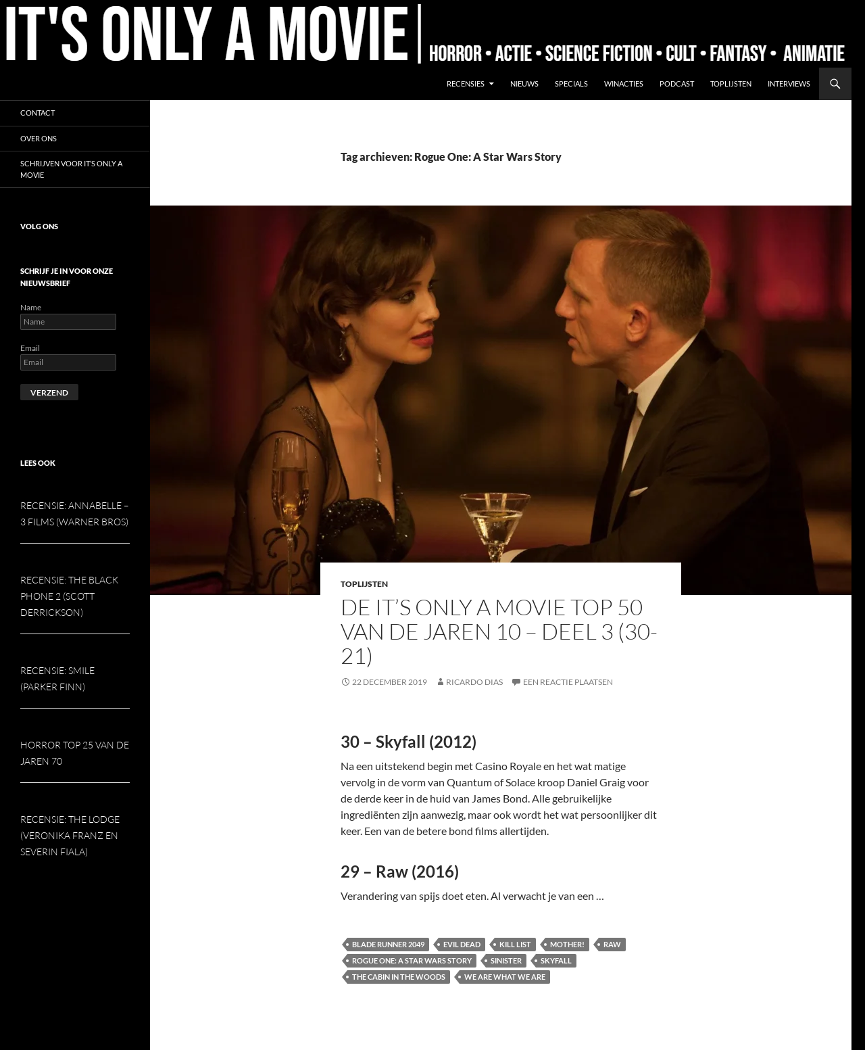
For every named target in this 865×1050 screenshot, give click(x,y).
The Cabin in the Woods (398, 976)
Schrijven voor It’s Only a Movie (71, 169)
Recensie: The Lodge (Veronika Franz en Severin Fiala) (70, 835)
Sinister (506, 960)
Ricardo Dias (474, 682)
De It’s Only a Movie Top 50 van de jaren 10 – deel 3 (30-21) (499, 631)
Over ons (38, 138)
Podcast (677, 83)
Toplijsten (730, 83)
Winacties (623, 83)
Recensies (466, 83)
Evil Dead (461, 944)
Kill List (515, 944)
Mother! (567, 944)
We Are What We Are (504, 976)
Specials (571, 83)
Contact (37, 112)
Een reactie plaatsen (568, 682)
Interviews (789, 83)
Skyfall (556, 960)
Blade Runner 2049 (388, 944)
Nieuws (524, 83)
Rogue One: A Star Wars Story (412, 960)
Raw (612, 944)
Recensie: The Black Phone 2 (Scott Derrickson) (69, 596)
